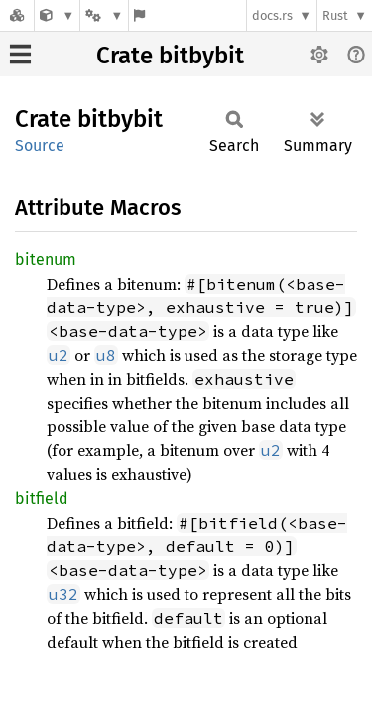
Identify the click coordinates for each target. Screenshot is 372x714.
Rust (335, 15)
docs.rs (272, 15)
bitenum (45, 259)
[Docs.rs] (17, 15)
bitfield (41, 498)
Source (39, 145)
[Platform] (104, 15)
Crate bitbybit (170, 55)
